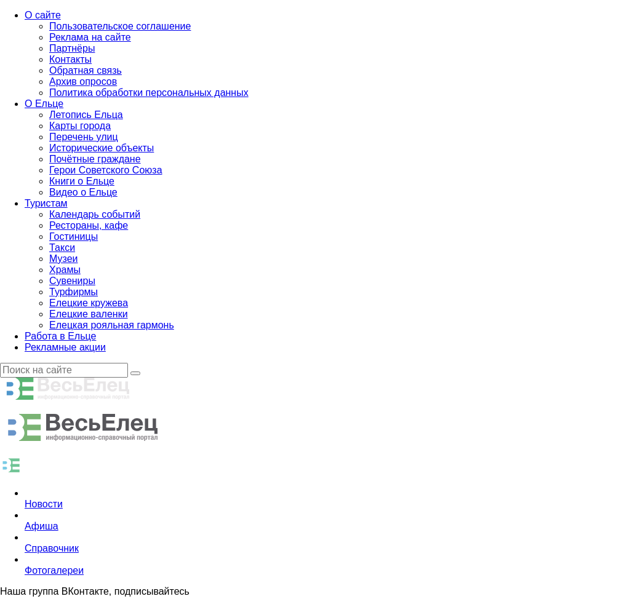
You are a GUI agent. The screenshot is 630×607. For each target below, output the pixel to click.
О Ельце (44, 103)
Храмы (65, 269)
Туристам (46, 203)
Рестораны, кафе (88, 225)
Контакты (70, 59)
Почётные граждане (95, 159)
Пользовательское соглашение (120, 26)
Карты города (80, 126)
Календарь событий (94, 214)
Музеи (63, 258)
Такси (62, 247)
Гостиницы (73, 236)
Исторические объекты (101, 148)
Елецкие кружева (88, 303)
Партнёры (72, 48)
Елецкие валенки (88, 314)
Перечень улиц (83, 137)
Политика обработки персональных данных (149, 92)
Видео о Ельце (83, 192)
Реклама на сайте (90, 37)
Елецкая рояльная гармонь (111, 325)
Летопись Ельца (86, 114)
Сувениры (72, 281)
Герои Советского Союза (105, 170)
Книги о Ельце (81, 181)
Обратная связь (85, 70)
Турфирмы (73, 292)
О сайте (43, 15)
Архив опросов (83, 81)
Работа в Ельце (60, 336)
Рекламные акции (65, 347)
